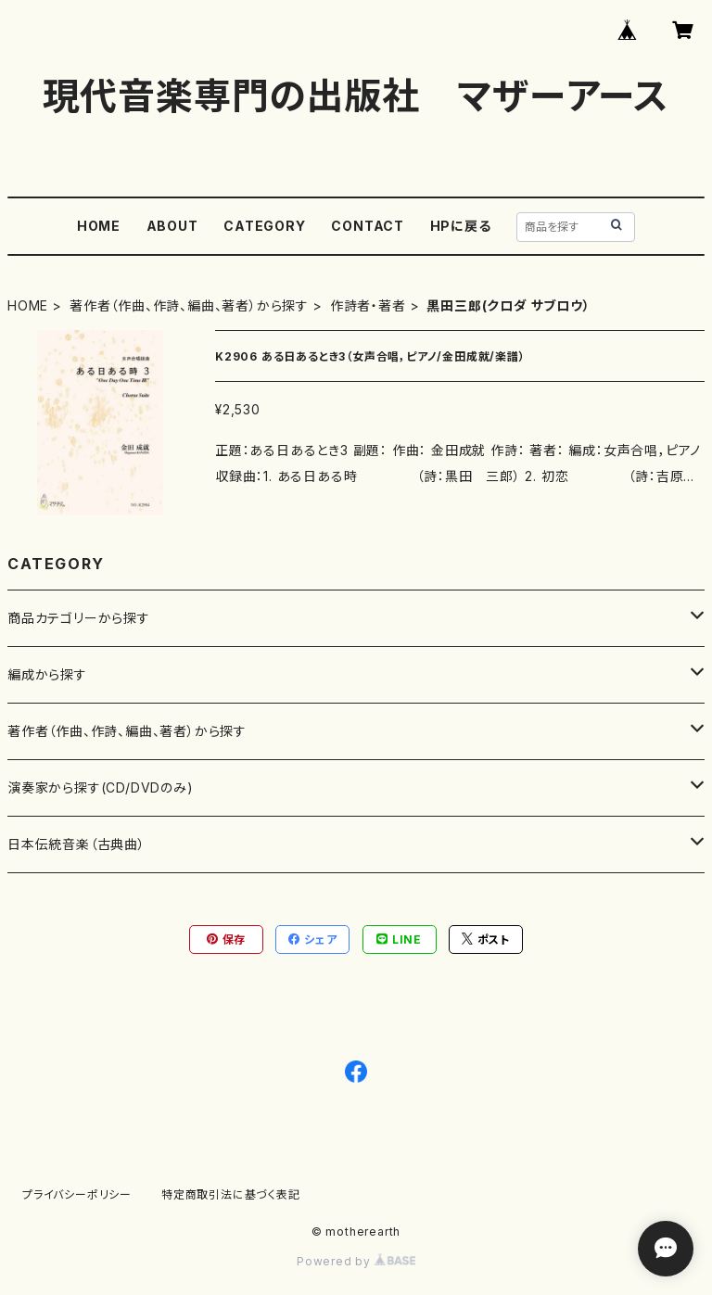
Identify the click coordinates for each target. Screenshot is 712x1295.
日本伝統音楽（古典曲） (76, 844)
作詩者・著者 (368, 305)
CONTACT (367, 226)
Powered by (356, 1261)
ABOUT (172, 226)
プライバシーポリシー (77, 1194)
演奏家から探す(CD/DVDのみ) (100, 787)
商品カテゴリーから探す (78, 618)
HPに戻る (460, 226)
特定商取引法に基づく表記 (230, 1194)
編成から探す (47, 674)
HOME (99, 226)
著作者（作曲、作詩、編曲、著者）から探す (189, 305)
